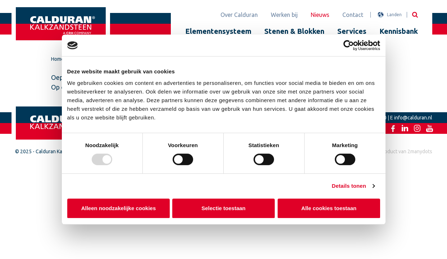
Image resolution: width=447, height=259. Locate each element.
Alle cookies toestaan (328, 208)
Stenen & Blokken (294, 31)
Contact (352, 15)
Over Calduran (239, 15)
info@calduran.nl (413, 118)
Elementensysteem (218, 31)
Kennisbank (398, 31)
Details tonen (349, 186)
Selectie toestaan (223, 208)
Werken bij (284, 15)
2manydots (419, 151)
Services (351, 31)
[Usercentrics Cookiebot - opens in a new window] (348, 45)
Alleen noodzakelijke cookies (118, 208)
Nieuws (320, 15)
